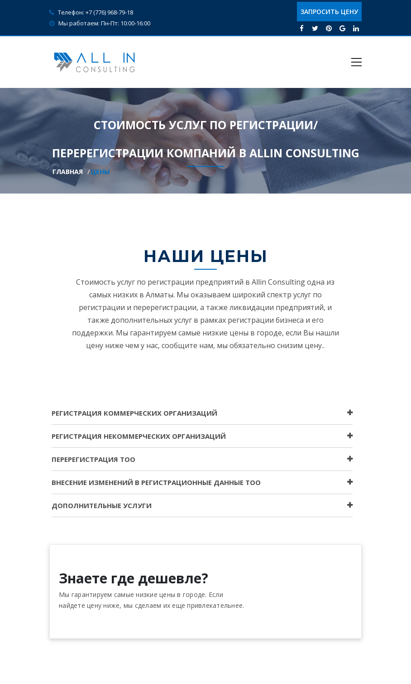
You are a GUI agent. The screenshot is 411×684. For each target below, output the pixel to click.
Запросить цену (329, 11)
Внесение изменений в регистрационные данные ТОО (156, 482)
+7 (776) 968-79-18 (109, 12)
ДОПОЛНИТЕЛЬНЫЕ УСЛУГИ (102, 505)
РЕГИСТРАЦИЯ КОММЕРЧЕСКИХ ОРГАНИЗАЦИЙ (134, 412)
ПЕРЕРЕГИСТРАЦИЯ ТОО (93, 459)
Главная (68, 172)
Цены (100, 172)
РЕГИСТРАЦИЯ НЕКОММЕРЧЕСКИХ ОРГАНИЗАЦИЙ (139, 436)
